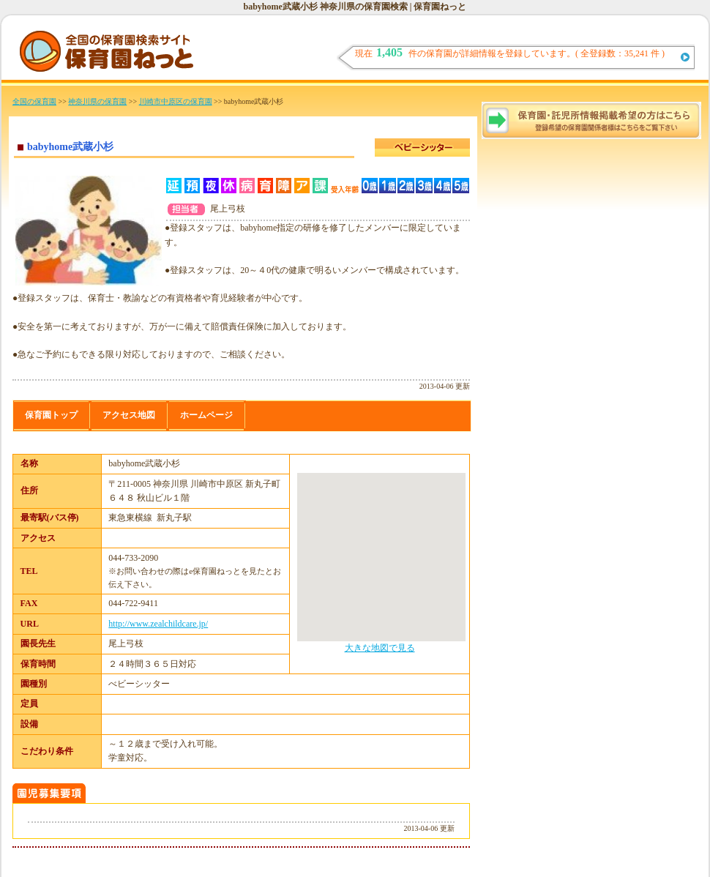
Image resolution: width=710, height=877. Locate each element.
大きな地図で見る (380, 648)
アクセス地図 (128, 415)
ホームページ (206, 415)
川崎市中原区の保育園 (175, 101)
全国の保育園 (34, 101)
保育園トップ (51, 415)
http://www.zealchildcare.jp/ (158, 624)
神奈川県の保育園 (97, 101)
